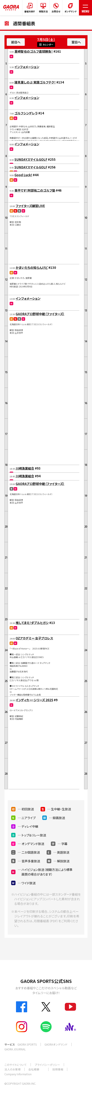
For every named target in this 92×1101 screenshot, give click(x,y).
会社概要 (33, 1069)
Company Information (17, 1074)
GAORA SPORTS (27, 1044)
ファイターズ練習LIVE (30, 205)
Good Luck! (23, 175)
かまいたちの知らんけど (32, 267)
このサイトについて (15, 1065)
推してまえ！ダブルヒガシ (32, 622)
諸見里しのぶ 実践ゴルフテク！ (35, 82)
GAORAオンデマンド (56, 1044)
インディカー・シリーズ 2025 (34, 700)
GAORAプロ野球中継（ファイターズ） (40, 314)
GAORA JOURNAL (15, 1049)
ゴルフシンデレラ (26, 113)
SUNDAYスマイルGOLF (30, 159)
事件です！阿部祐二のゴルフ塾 (34, 190)
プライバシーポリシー (47, 1065)
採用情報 (57, 1069)
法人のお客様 (12, 1069)
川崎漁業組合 (25, 468)
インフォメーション (26, 67)
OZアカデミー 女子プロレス (34, 638)
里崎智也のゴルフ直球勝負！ (33, 51)
